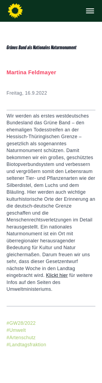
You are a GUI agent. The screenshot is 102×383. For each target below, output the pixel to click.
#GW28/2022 (21, 323)
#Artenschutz (21, 337)
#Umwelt (16, 330)
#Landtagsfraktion (26, 344)
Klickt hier (57, 275)
